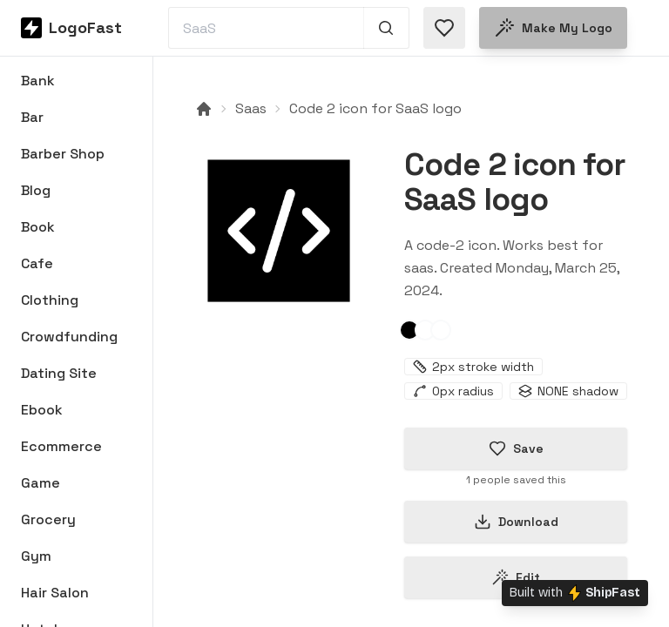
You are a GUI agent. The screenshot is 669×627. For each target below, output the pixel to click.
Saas (251, 108)
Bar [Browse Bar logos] (32, 117)
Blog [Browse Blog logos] (36, 190)
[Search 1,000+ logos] (386, 28)
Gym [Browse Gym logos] (36, 556)
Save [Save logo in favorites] (516, 448)
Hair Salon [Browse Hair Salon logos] (55, 592)
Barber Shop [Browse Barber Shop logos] (63, 154)
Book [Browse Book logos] (38, 227)
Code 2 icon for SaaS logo (375, 108)
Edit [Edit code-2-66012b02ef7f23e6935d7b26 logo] (515, 577)
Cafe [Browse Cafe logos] (37, 263)
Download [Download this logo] (516, 521)
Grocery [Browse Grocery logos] (48, 519)
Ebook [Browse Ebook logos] (42, 410)
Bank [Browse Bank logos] (38, 80)
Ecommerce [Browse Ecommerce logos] (61, 446)
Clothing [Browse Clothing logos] (49, 300)
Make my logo (553, 27)
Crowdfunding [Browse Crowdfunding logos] (69, 336)
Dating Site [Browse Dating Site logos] (59, 373)
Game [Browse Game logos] (40, 483)
